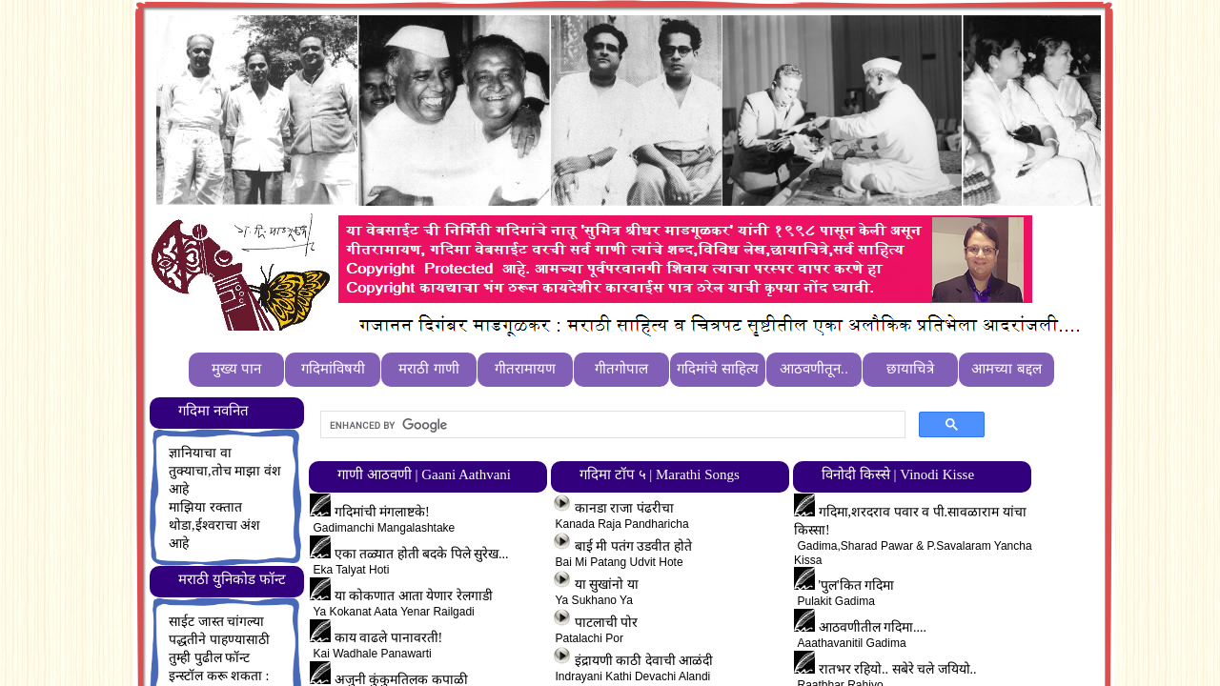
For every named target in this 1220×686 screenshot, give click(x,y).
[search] (611, 425)
